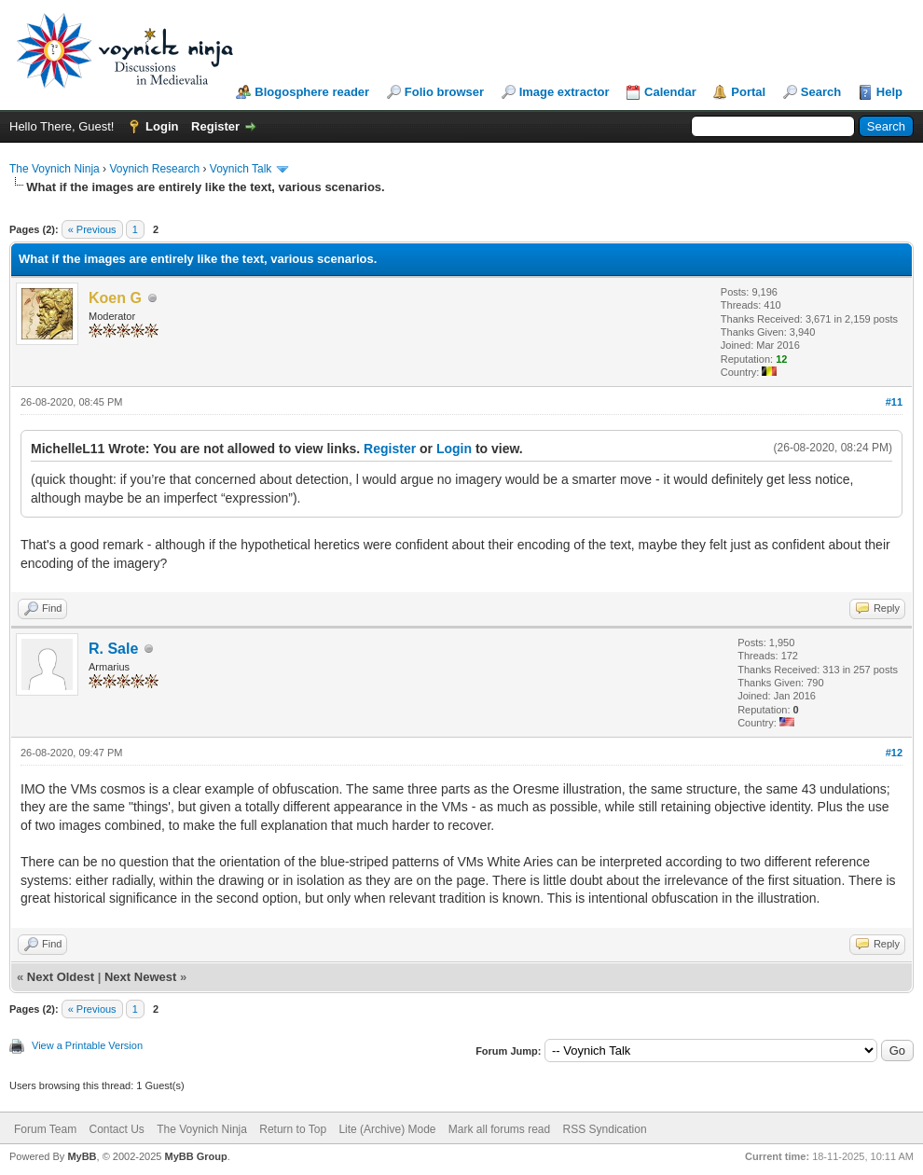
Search (821, 92)
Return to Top (292, 1129)
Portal (748, 92)
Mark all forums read (499, 1129)
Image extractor (564, 92)
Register (215, 126)
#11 (894, 402)
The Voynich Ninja (54, 168)
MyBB (81, 1156)
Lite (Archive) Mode (386, 1129)
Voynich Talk (241, 168)
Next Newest (140, 977)
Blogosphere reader (312, 92)
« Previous (92, 229)
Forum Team (45, 1129)
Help (889, 92)
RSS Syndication (605, 1129)
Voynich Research (154, 168)
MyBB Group (195, 1156)
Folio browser (444, 92)
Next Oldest (60, 977)
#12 (894, 752)
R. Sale (113, 649)
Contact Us (116, 1129)
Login (161, 126)
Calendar (670, 92)
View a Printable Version (87, 1045)
